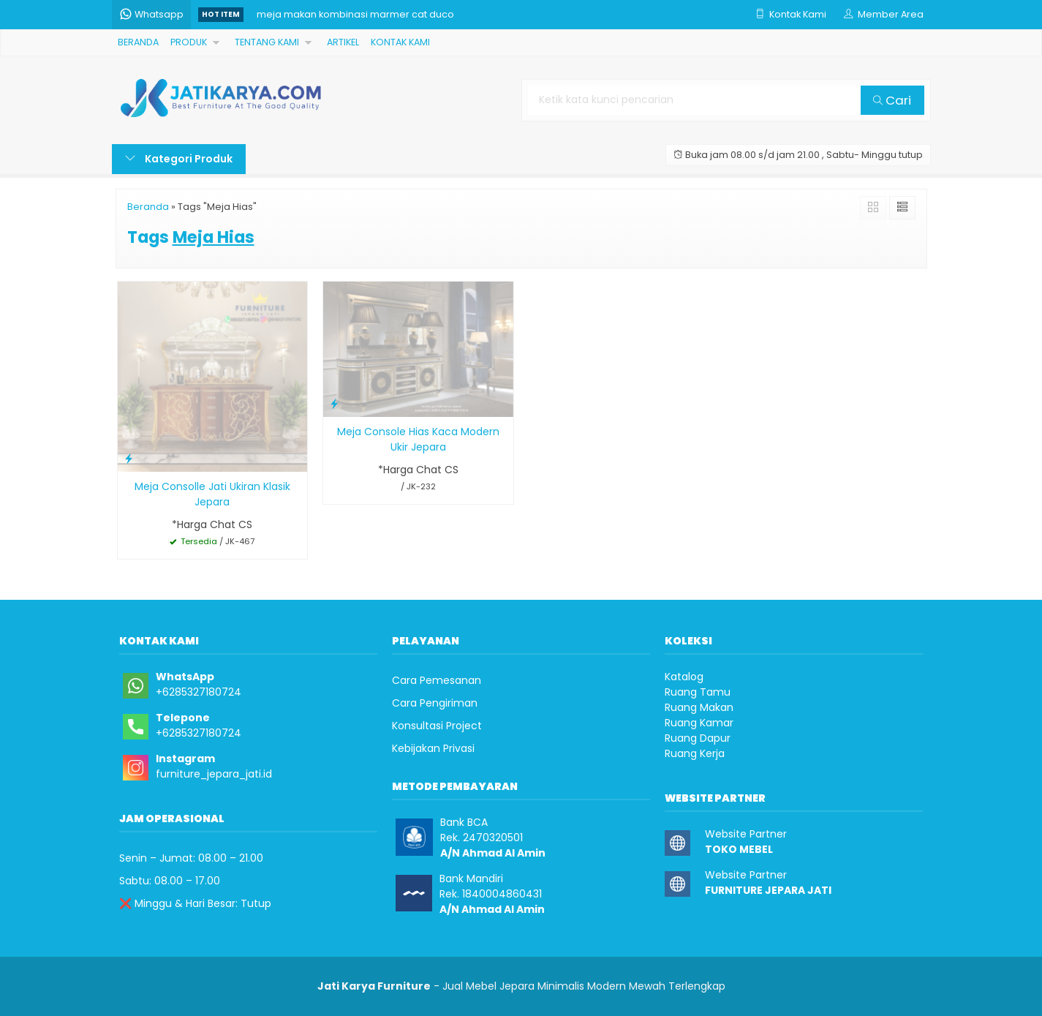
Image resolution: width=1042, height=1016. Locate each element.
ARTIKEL (343, 42)
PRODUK (188, 42)
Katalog (684, 676)
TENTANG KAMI (267, 42)
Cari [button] (892, 100)
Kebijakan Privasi (433, 748)
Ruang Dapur (697, 738)
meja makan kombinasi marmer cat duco (355, 14)
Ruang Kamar (699, 722)
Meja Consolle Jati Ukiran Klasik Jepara (212, 494)
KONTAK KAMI (400, 42)
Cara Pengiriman (434, 703)
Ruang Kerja (695, 753)
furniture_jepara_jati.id (214, 774)
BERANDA (138, 42)
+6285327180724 (198, 692)
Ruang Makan (699, 707)
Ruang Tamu (697, 692)
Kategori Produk (179, 158)
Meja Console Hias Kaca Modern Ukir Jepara (418, 439)
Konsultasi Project (437, 725)
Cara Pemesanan (436, 680)
